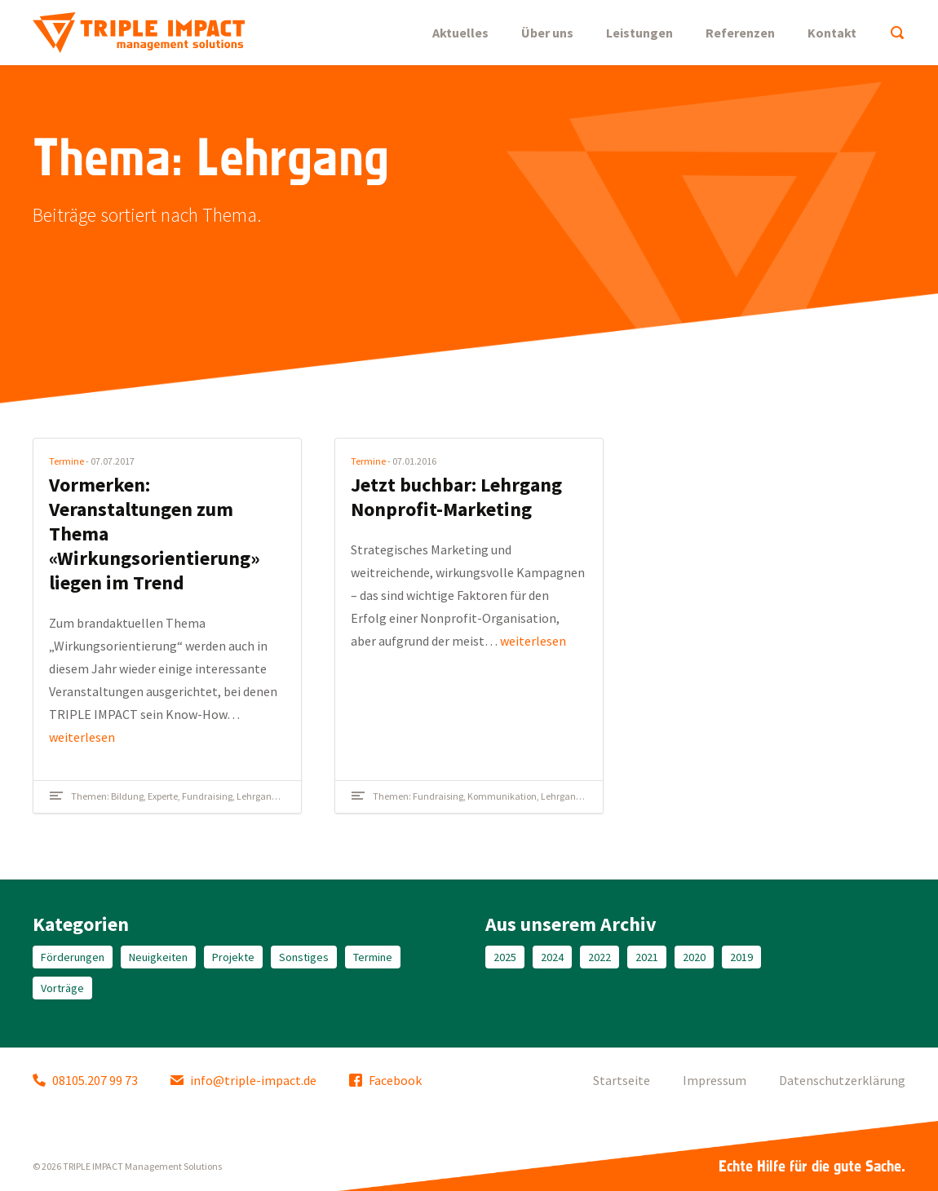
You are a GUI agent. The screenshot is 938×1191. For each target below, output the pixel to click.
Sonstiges (304, 957)
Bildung (127, 796)
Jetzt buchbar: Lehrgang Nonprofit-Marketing (456, 497)
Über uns (547, 32)
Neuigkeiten (158, 957)
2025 (504, 957)
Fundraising (207, 796)
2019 (741, 957)
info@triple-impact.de (243, 1080)
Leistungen (639, 32)
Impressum (714, 1080)
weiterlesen (82, 737)
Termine (66, 461)
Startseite (621, 1080)
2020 (694, 957)
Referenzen (740, 32)
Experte (163, 796)
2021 (646, 957)
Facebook (385, 1080)
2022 (599, 957)
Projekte (233, 957)
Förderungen (72, 957)
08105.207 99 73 (85, 1080)
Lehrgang (257, 796)
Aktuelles (460, 32)
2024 (552, 957)
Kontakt (831, 32)
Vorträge (62, 988)
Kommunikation (502, 796)
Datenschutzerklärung (842, 1080)
